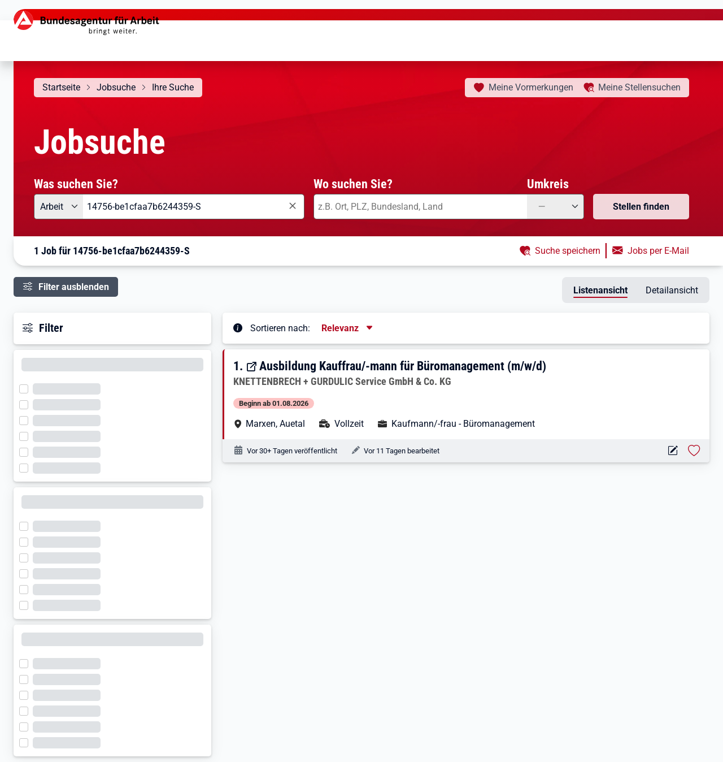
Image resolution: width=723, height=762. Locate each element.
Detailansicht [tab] (672, 290)
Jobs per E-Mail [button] (658, 250)
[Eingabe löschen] (292, 206)
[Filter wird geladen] (27, 388)
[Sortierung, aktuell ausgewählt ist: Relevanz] (348, 328)
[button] (466, 394)
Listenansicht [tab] (600, 290)
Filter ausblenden (73, 287)
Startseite (61, 87)
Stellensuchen (639, 87)
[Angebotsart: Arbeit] (58, 206)
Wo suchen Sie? (353, 183)
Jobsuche (116, 87)
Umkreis (548, 183)
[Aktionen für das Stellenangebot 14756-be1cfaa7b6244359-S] (672, 451)
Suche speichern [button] (567, 250)
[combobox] (193, 206)
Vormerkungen (531, 87)
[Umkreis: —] (555, 206)
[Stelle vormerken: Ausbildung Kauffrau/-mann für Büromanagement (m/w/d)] (694, 450)
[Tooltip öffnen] (237, 327)
